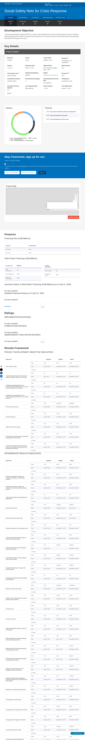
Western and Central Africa (50, 75)
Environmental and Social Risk (50, 79)
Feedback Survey (77, 733)
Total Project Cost (13, 73)
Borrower (65, 58)
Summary (10, 17)
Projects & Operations (17, 3)
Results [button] (60, 23)
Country (9, 65)
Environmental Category (32, 78)
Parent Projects (48, 86)
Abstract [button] (10, 23)
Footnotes (7, 306)
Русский (66, 5)
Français (56, 5)
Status (27, 58)
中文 (70, 5)
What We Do (8, 3)
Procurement (23, 17)
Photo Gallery (60, 17)
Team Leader (47, 58)
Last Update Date (67, 86)
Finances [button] (35, 23)
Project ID (10, 58)
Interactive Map (73, 217)
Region (45, 73)
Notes (9, 93)
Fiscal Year (65, 73)
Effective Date (66, 65)
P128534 (45, 88)
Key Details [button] (23, 23)
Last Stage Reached (31, 86)
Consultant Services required (13, 87)
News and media (48, 17)
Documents (35, 17)
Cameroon (10, 68)
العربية (61, 5)
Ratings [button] (47, 23)
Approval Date (47, 65)
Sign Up (42, 172)
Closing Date (65, 78)
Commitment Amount (13, 78)
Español (51, 5)
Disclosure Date (30, 65)
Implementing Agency (31, 73)
